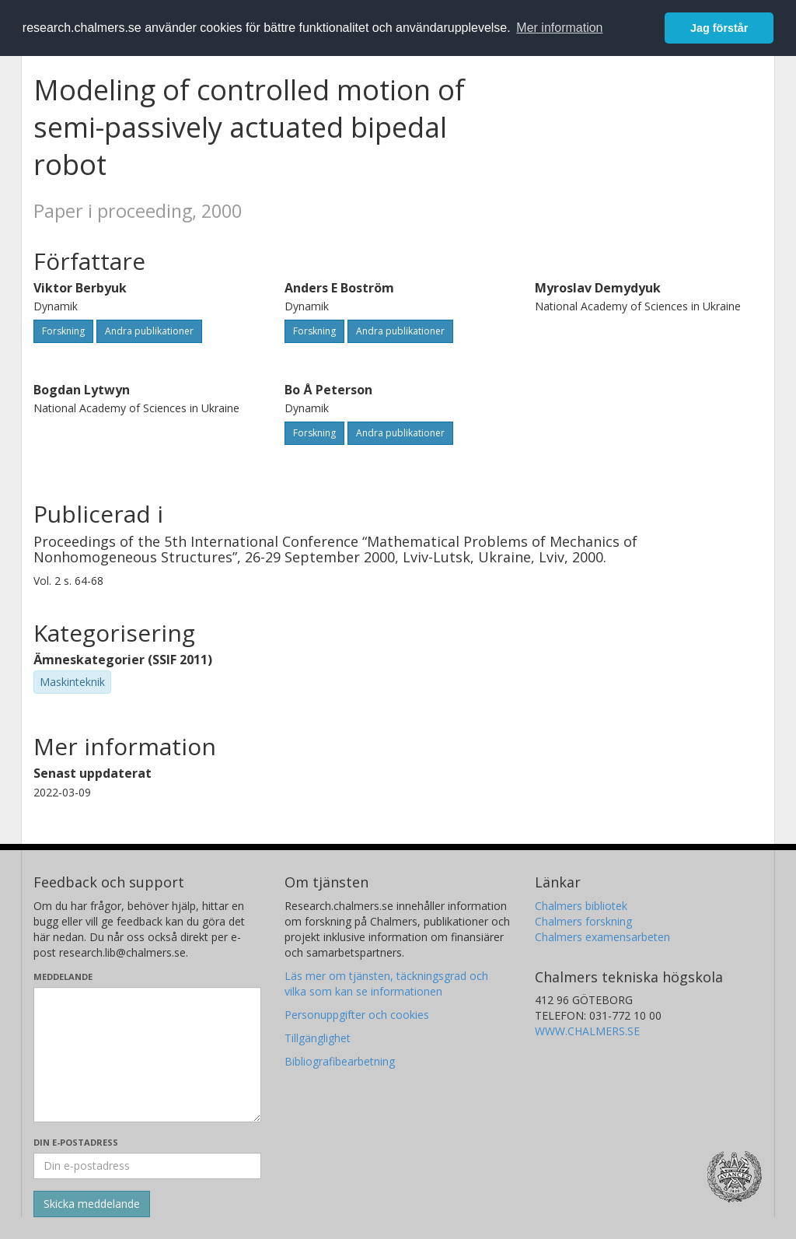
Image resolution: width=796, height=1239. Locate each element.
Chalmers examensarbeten (602, 936)
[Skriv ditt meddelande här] (147, 1054)
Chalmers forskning (583, 921)
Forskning (63, 331)
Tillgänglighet (318, 1038)
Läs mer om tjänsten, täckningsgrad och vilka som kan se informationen (386, 983)
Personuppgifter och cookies (357, 1014)
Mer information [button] (559, 27)
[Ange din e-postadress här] (147, 1166)
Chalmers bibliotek (581, 905)
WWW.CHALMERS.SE (587, 1031)
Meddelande (63, 976)
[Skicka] (91, 1204)
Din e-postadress (75, 1142)
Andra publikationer (149, 331)
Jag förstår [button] (719, 28)
